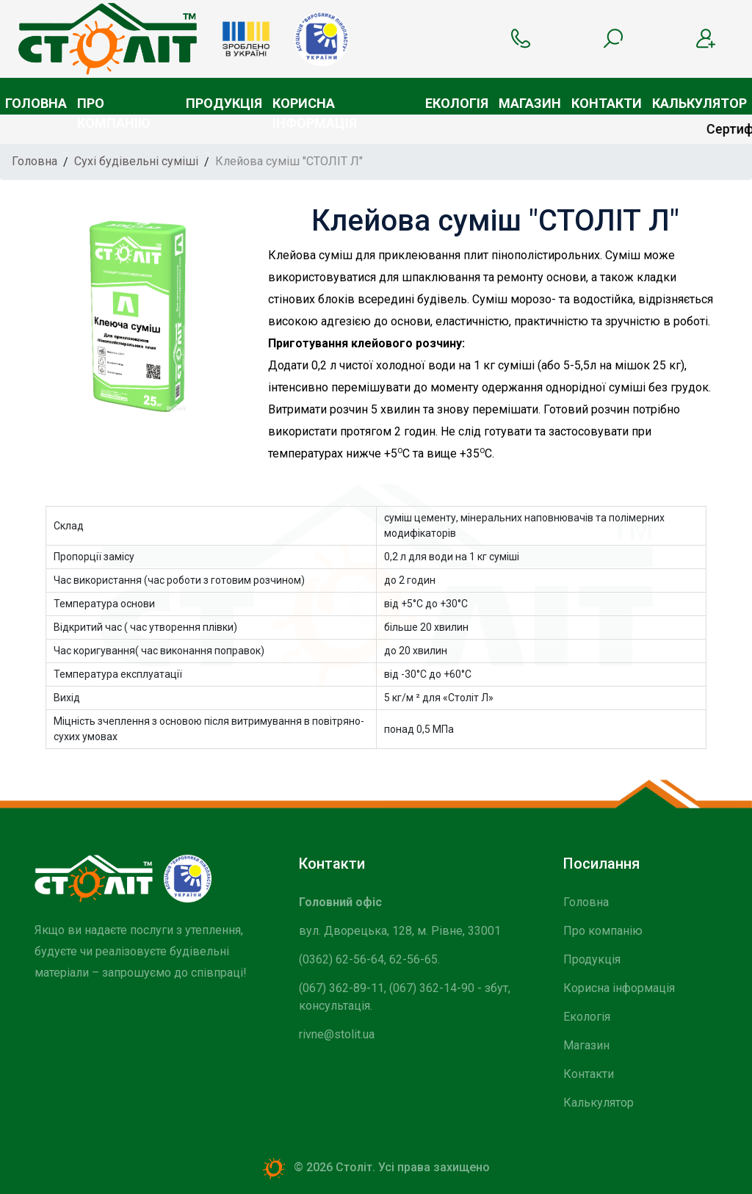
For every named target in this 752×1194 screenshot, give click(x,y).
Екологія (456, 103)
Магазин (530, 103)
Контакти (606, 103)
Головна (36, 103)
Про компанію (114, 105)
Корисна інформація (314, 105)
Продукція (224, 103)
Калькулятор (699, 103)
